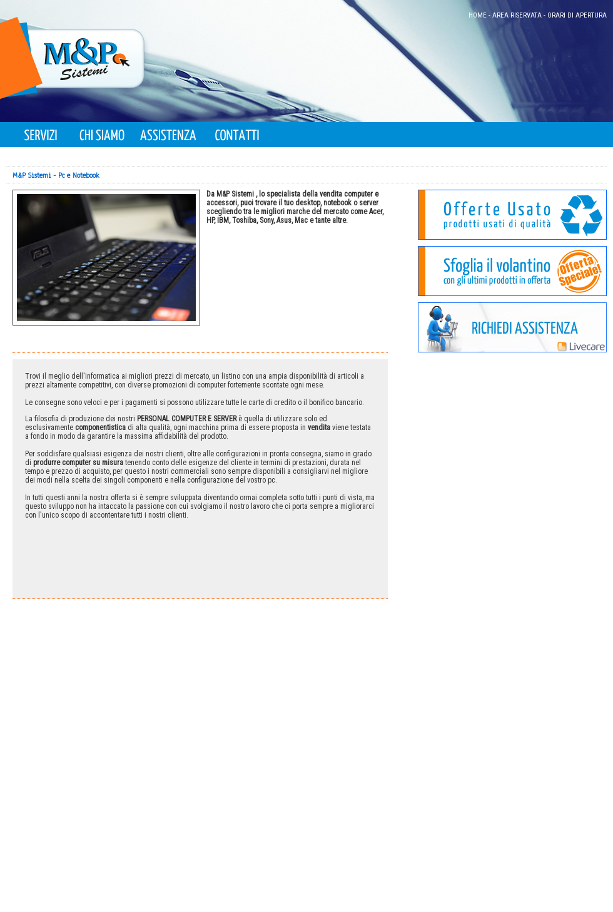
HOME (478, 15)
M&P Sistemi (32, 175)
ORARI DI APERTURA (577, 15)
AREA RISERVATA (517, 15)
